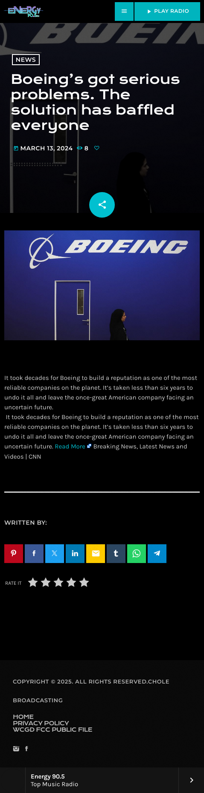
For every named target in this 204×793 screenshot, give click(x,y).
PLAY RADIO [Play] (167, 11)
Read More (70, 446)
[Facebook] (26, 749)
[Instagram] (16, 749)
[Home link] (23, 11)
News (26, 59)
